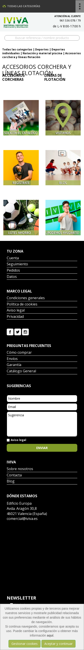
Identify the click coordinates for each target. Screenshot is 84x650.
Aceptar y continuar (58, 643)
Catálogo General (21, 371)
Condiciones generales (26, 298)
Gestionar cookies (24, 643)
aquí (50, 635)
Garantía (14, 365)
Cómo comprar (19, 353)
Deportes (42, 49)
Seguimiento (17, 264)
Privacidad (15, 317)
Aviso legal (16, 310)
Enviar (42, 448)
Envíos (12, 359)
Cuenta (13, 258)
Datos (12, 277)
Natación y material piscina (42, 53)
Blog (11, 481)
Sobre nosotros (20, 469)
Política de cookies (22, 304)
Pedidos (13, 270)
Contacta (14, 475)
